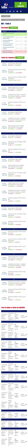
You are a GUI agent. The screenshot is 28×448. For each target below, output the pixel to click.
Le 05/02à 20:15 (4, 283)
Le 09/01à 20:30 (4, 199)
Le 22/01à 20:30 (4, 233)
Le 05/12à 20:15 (4, 174)
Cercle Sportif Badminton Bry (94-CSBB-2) (8, 37)
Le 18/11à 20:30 (4, 113)
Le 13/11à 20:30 (4, 88)
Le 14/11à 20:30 (4, 103)
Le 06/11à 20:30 (4, 71)
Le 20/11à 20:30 (4, 127)
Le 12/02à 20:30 (4, 222)
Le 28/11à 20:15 (4, 143)
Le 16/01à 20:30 (4, 215)
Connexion (21, 4)
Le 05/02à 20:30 (4, 290)
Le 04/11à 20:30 (4, 64)
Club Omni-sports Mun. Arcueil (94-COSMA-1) (8, 44)
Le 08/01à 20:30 (4, 184)
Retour (6, 16)
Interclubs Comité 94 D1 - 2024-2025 (13, 19)
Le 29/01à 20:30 (4, 258)
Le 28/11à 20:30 (4, 150)
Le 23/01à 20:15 (4, 240)
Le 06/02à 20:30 (4, 298)
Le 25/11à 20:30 (4, 136)
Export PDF (13, 28)
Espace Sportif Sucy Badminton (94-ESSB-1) (8, 51)
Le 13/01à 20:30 (4, 208)
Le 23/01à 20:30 (4, 248)
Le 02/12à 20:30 (4, 160)
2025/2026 (11, 7)
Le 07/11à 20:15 (4, 78)
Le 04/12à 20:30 (4, 166)
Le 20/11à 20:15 (4, 119)
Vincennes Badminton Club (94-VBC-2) (8, 41)
